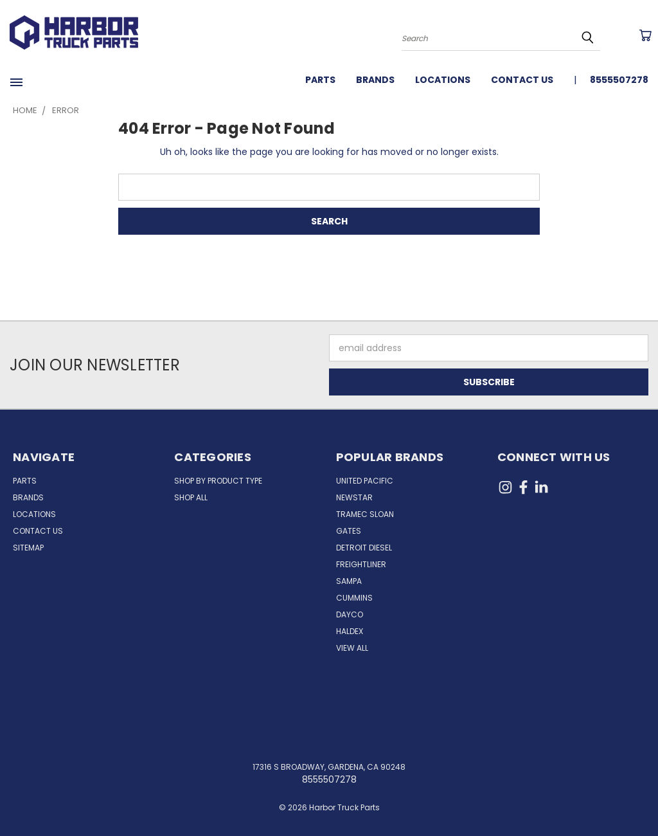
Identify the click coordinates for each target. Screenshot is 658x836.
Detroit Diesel (364, 547)
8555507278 (619, 79)
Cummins (354, 597)
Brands (375, 79)
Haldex (349, 631)
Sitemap (28, 547)
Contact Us (522, 79)
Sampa (349, 581)
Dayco (349, 614)
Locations (442, 79)
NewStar (354, 497)
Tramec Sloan (365, 514)
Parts (320, 79)
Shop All (191, 497)
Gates (348, 530)
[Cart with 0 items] (645, 35)
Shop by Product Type (218, 480)
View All (352, 647)
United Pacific (364, 480)
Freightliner (361, 564)
